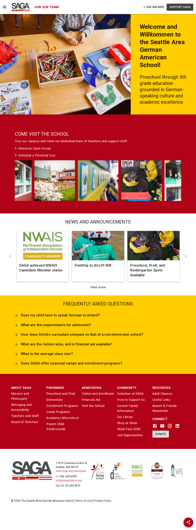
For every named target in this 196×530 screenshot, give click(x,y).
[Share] (188, 522)
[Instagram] (169, 426)
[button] (54, 180)
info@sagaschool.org (69, 480)
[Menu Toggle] (4, 7)
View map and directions (71, 471)
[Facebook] (155, 426)
